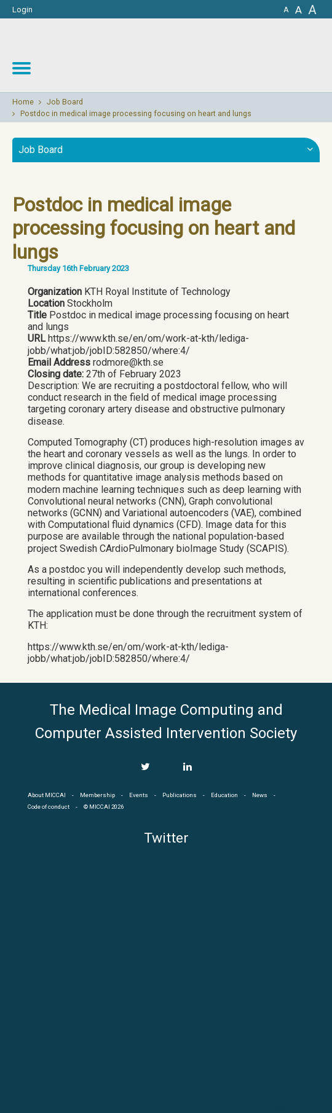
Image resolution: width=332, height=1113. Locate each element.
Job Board (65, 102)
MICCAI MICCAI (231, 55)
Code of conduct (48, 806)
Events (138, 795)
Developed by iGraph (300, 1109)
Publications (179, 795)
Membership (97, 795)
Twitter (166, 838)
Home (23, 102)
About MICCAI (47, 795)
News (259, 795)
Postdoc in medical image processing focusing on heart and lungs (135, 113)
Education (224, 795)
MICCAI (166, 1046)
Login (22, 9)
